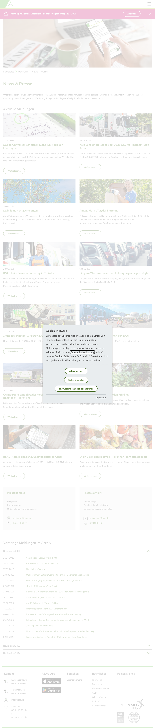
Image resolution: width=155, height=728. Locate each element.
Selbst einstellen (76, 380)
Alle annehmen (76, 371)
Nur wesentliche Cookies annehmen (76, 388)
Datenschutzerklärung (82, 352)
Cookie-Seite (62, 356)
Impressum (101, 397)
